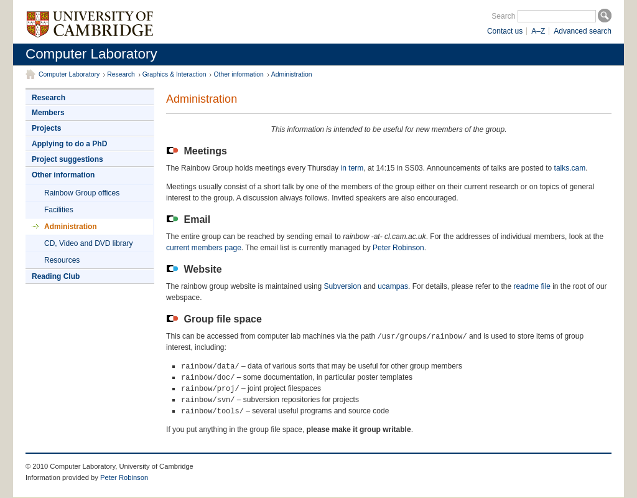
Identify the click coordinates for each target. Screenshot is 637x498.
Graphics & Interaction (174, 74)
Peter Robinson (398, 247)
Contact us (505, 31)
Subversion (342, 286)
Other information (238, 74)
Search (503, 16)
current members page (203, 247)
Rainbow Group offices (81, 193)
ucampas (393, 286)
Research (120, 74)
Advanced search (582, 31)
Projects (46, 128)
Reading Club (56, 276)
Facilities (58, 209)
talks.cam (570, 168)
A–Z (538, 31)
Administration (291, 74)
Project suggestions (67, 159)
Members (48, 112)
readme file (531, 286)
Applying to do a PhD (69, 143)
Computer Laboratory (91, 54)
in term (352, 168)
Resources (62, 260)
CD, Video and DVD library (88, 243)
